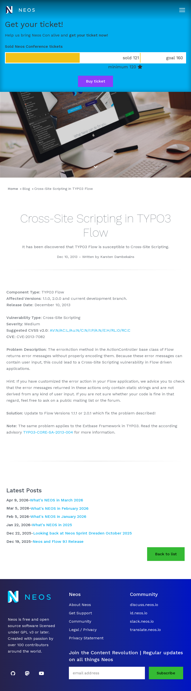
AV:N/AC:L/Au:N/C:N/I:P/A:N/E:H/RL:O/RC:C (90, 330)
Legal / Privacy (83, 629)
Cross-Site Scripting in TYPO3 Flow (63, 189)
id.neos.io (138, 613)
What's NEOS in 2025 (52, 524)
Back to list (166, 554)
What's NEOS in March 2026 (56, 500)
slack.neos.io (142, 621)
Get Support (80, 613)
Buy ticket (95, 81)
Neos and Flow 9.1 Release (58, 541)
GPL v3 (27, 632)
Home (13, 189)
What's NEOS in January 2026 (58, 516)
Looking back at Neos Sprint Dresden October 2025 (82, 533)
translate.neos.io (145, 629)
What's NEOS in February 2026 (60, 508)
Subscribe (166, 673)
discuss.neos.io (144, 604)
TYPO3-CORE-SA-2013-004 (48, 432)
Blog (26, 189)
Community (80, 621)
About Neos (80, 604)
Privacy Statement (86, 638)
